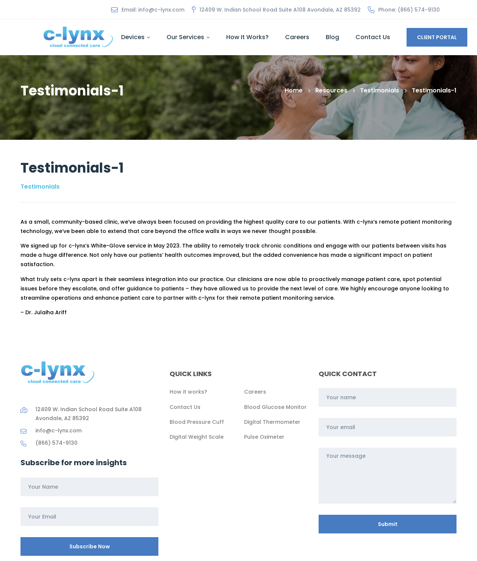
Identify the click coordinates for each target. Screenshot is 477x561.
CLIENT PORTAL (437, 37)
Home (294, 90)
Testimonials (379, 90)
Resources (331, 90)
